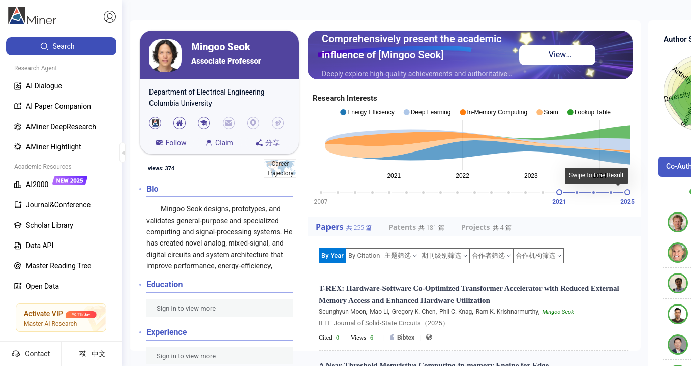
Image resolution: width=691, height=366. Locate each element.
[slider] (559, 192)
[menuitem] (61, 46)
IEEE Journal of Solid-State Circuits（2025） (384, 323)
